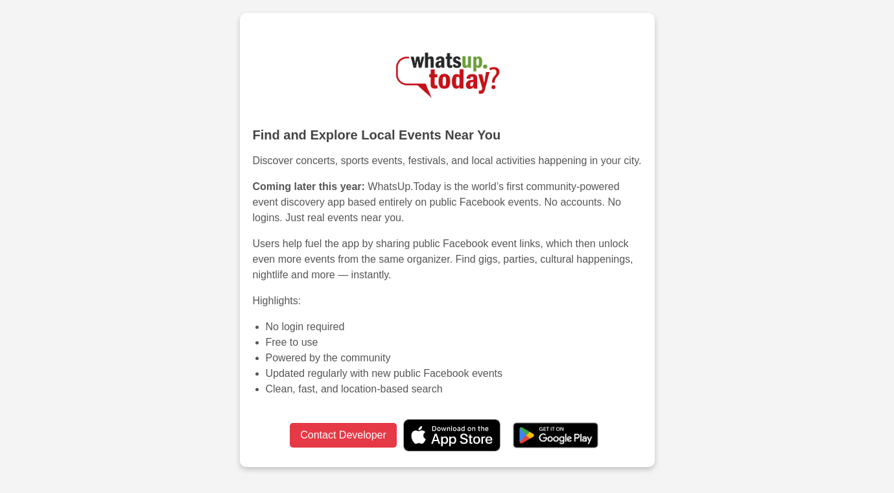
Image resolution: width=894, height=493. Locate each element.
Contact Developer (343, 434)
